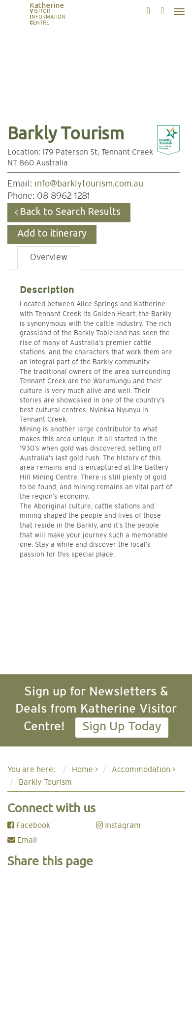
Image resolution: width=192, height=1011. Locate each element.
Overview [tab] (48, 257)
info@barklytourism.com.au (88, 184)
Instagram (118, 825)
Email (22, 840)
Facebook (28, 825)
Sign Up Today (122, 726)
